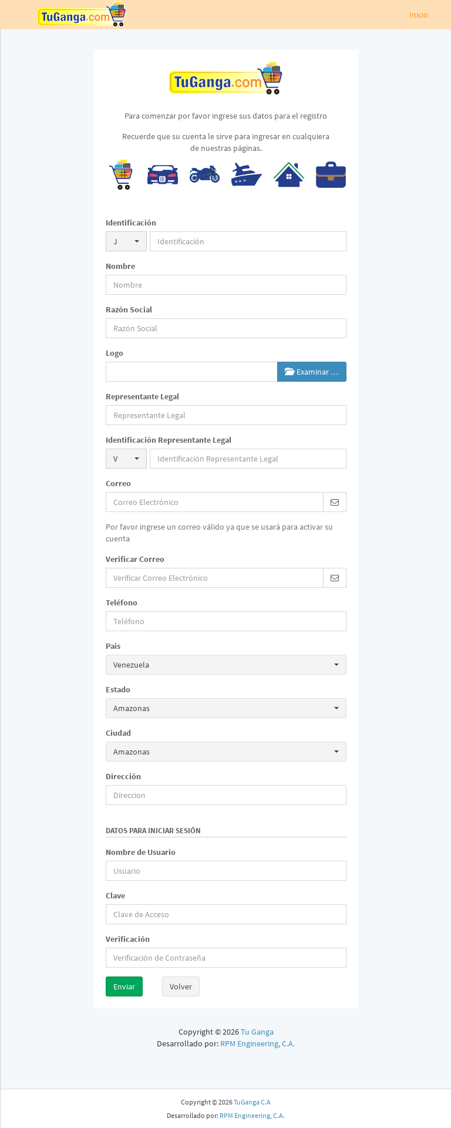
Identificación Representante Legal (168, 440)
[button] (126, 241)
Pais (113, 646)
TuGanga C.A (252, 1101)
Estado (118, 689)
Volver (181, 986)
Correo (118, 483)
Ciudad (118, 733)
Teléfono (121, 602)
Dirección (123, 776)
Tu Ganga (257, 1031)
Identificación (131, 222)
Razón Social (129, 309)
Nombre (120, 266)
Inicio (418, 14)
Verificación (128, 939)
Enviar (124, 986)
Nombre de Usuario (141, 852)
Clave (115, 895)
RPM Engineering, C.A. (257, 1043)
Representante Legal (142, 396)
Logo (114, 353)
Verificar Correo (135, 559)
